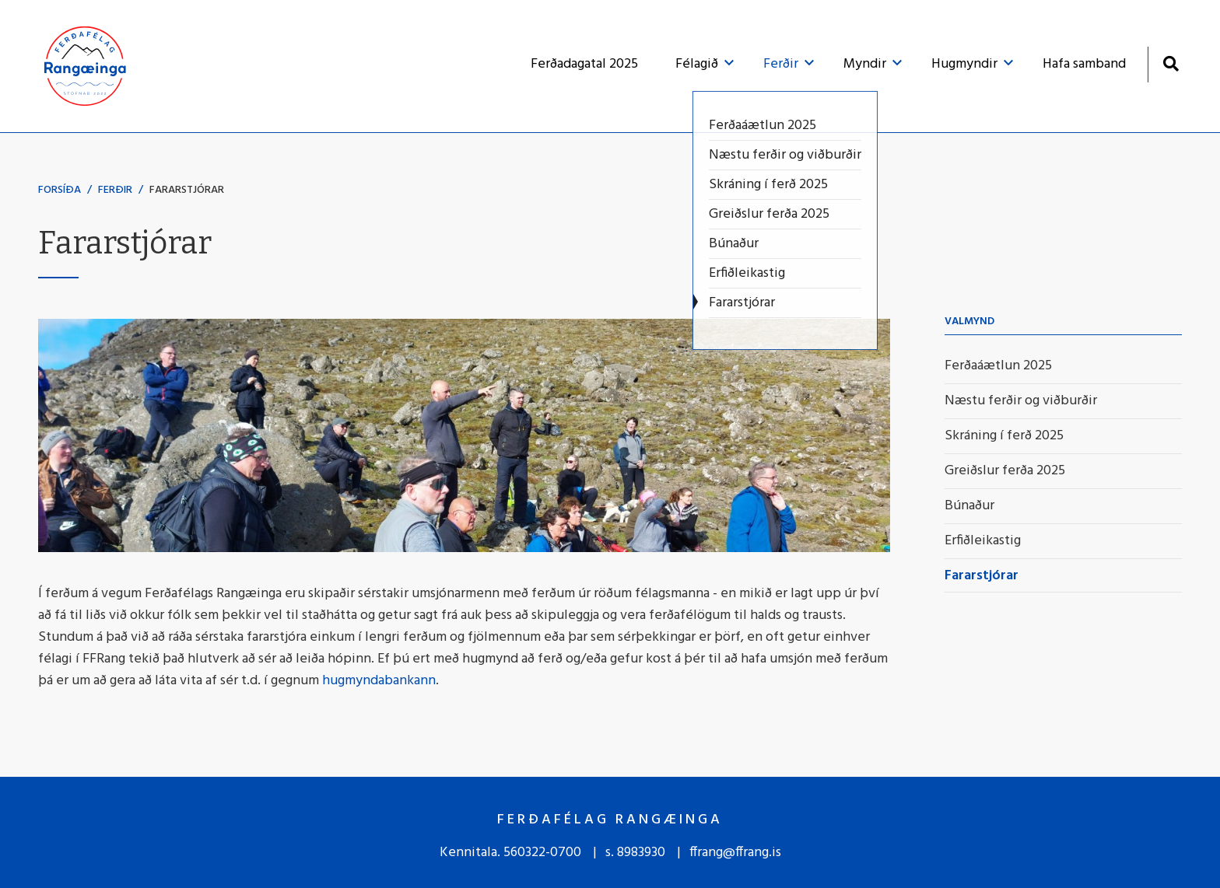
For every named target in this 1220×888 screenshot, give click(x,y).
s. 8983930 (635, 852)
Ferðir (115, 190)
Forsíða (59, 190)
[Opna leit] (1171, 63)
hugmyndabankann (379, 680)
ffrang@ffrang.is (735, 852)
